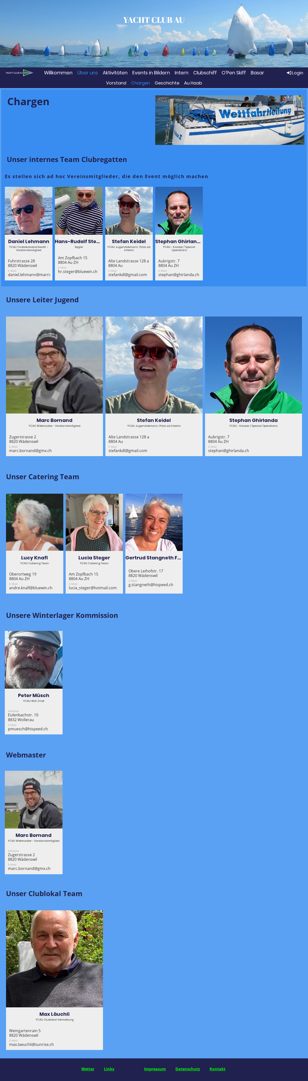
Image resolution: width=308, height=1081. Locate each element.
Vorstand (116, 83)
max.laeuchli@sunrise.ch (31, 1044)
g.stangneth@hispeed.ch (150, 584)
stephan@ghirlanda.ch (178, 274)
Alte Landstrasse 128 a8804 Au (128, 263)
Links (109, 1069)
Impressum (155, 1069)
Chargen (140, 83)
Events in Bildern (151, 72)
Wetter (87, 1069)
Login (294, 73)
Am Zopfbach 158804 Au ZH (72, 260)
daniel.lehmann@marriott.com (36, 274)
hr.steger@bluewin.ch (77, 271)
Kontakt (217, 1069)
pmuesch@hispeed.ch (28, 728)
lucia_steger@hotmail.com (93, 587)
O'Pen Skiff (234, 72)
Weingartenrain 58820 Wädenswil (25, 1033)
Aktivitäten (115, 72)
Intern (181, 72)
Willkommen (58, 72)
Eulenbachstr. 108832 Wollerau (23, 717)
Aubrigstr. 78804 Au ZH (169, 263)
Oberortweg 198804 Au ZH (22, 576)
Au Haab (193, 83)
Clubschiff (205, 72)
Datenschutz (187, 1069)
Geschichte (167, 83)
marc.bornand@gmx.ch (30, 450)
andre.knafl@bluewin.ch (30, 587)
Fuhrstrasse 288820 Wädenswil (22, 263)
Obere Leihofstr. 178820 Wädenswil (145, 573)
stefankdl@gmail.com (127, 274)
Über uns (87, 72)
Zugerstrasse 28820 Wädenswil (23, 439)
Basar (257, 72)
